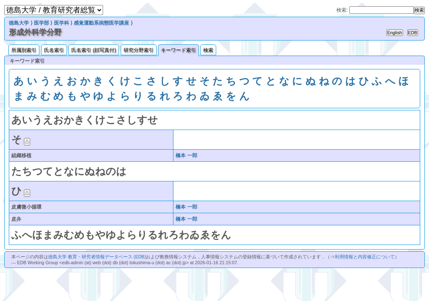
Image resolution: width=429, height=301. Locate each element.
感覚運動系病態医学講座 (101, 23)
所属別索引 (23, 50)
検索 (208, 50)
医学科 (61, 23)
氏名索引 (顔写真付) (93, 50)
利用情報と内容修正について (365, 256)
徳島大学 (19, 23)
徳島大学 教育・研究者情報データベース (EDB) (97, 256)
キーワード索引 (178, 50)
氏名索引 (54, 50)
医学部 (41, 23)
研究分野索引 (139, 50)
